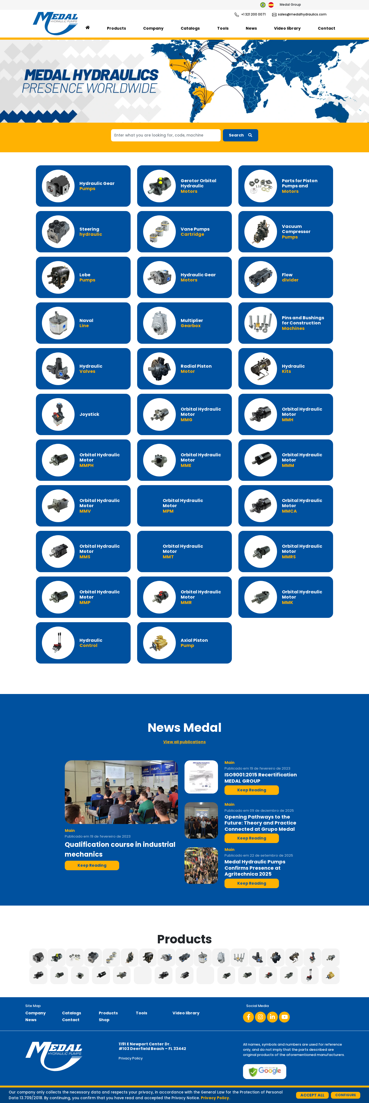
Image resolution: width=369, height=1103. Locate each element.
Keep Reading (92, 865)
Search (240, 135)
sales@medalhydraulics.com (299, 14)
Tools (223, 28)
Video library (287, 28)
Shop (104, 1020)
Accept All (312, 1095)
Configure (345, 1095)
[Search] (166, 135)
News (251, 28)
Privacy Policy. (215, 1098)
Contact (326, 28)
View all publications (184, 742)
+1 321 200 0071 (250, 14)
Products (116, 28)
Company (153, 28)
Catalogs (190, 28)
